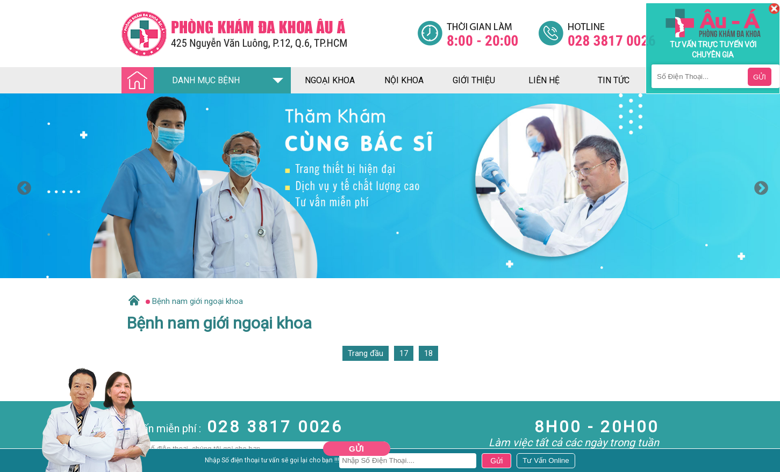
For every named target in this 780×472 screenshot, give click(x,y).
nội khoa (404, 80)
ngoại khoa (330, 80)
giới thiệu (474, 80)
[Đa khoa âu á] (269, 33)
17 (403, 353)
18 (428, 353)
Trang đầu (365, 353)
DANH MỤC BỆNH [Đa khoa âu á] (183, 80)
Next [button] (758, 185)
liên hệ (544, 80)
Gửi (356, 448)
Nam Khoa (18, 463)
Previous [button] (21, 185)
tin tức (613, 80)
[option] (390, 185)
